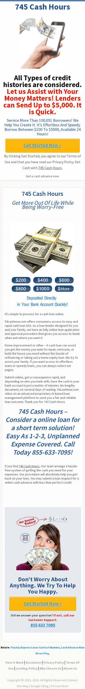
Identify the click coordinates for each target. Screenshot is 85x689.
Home (73, 680)
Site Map (23, 686)
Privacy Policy (53, 662)
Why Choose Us (50, 668)
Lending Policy (26, 668)
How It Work (14, 662)
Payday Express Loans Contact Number (35, 647)
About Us (70, 668)
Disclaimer (33, 662)
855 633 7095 (43, 625)
